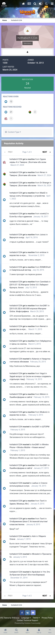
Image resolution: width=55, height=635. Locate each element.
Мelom (43, 394)
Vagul (42, 373)
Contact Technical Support (27, 620)
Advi (34, 536)
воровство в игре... (18, 255)
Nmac (42, 172)
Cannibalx (44, 282)
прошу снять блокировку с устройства (27, 196)
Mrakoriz (44, 412)
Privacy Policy (47, 618)
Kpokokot (36, 572)
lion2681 (44, 305)
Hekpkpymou (45, 341)
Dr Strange (44, 182)
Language (26, 618)
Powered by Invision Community (27, 623)
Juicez (43, 234)
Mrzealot (36, 554)
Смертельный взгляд (21, 270)
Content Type (13, 132)
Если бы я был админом (21, 216)
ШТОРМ (45, 426)
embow (43, 252)
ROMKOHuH (45, 267)
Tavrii (42, 501)
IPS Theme (4, 618)
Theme (36, 618)
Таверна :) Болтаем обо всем (33, 162)
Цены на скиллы (19, 344)
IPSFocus (15, 618)
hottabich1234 (16, 159)
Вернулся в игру (17, 237)
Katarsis (35, 359)
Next (44, 152)
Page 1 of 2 (27, 152)
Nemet (43, 326)
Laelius (35, 483)
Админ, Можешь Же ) (19, 504)
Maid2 (42, 193)
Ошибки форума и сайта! (21, 397)
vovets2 (43, 213)
